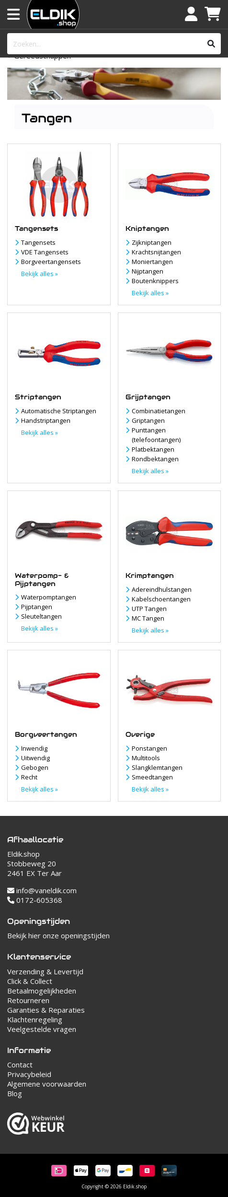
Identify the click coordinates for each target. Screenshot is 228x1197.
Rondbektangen (155, 459)
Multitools (146, 758)
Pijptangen (36, 606)
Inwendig (34, 748)
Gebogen (34, 767)
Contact (20, 1064)
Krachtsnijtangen (156, 252)
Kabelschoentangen (161, 599)
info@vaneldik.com (42, 890)
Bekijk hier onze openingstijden (58, 935)
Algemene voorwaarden (46, 1084)
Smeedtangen (152, 777)
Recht (29, 777)
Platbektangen (153, 449)
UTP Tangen (149, 608)
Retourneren (28, 1000)
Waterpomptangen (48, 597)
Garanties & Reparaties (46, 1010)
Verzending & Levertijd (45, 971)
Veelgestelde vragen (41, 1029)
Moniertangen (152, 261)
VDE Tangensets (44, 252)
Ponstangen (149, 748)
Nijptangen (147, 271)
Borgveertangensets (51, 261)
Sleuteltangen (41, 616)
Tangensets (38, 242)
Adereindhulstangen (162, 589)
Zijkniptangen (151, 242)
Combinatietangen (158, 411)
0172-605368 (34, 900)
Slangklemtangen (157, 767)
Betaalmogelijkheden (41, 990)
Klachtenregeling (34, 1019)
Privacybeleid (29, 1074)
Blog (14, 1093)
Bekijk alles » (39, 273)
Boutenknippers (155, 280)
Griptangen (148, 420)
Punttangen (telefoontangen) (156, 435)
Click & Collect (29, 981)
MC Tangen (148, 618)
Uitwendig (35, 758)
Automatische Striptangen (58, 411)
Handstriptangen (45, 420)
